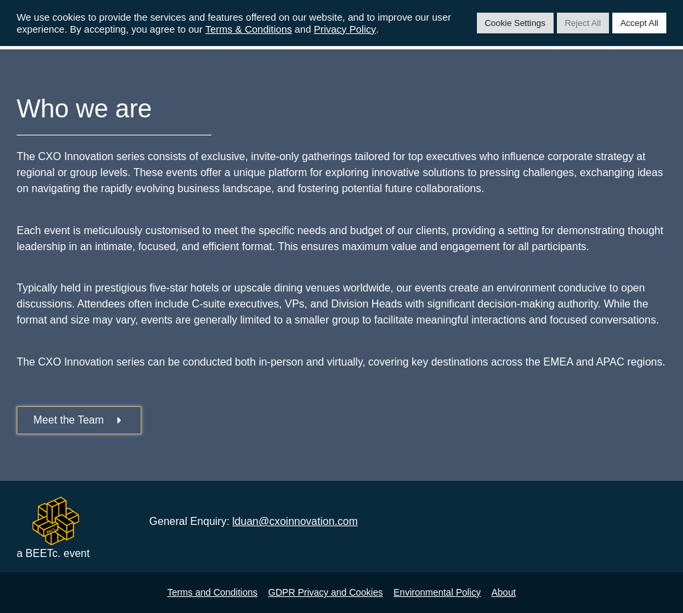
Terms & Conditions (248, 29)
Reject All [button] (583, 23)
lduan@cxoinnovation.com (295, 521)
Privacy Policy (344, 29)
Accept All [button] (639, 23)
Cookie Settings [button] (515, 23)
